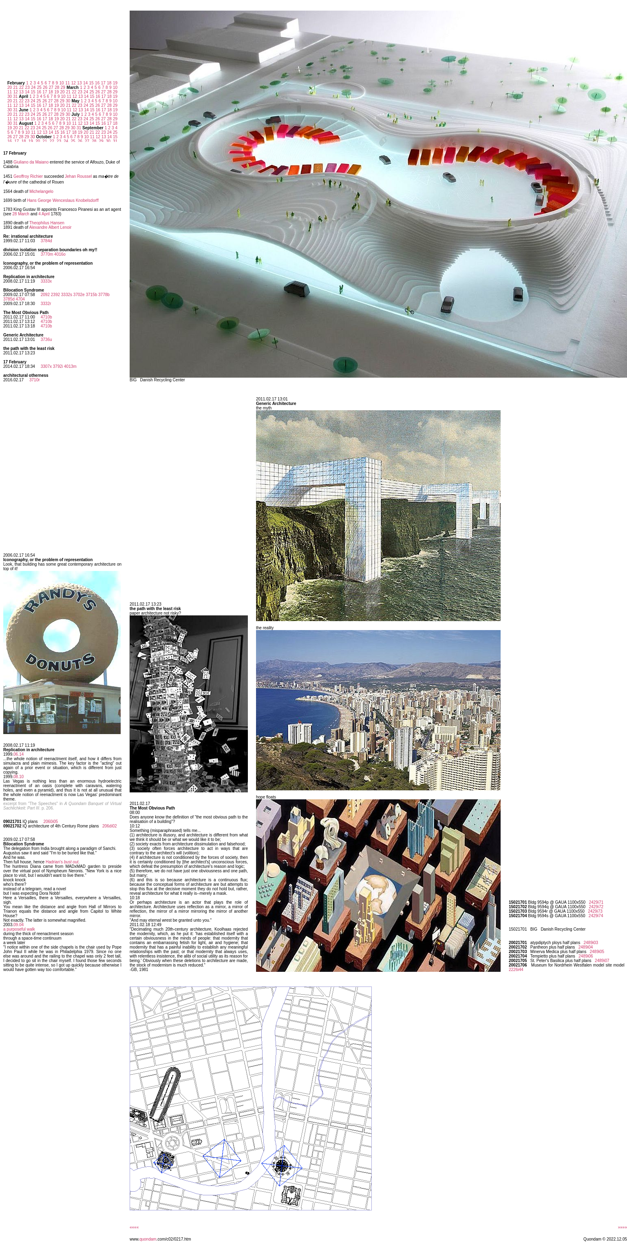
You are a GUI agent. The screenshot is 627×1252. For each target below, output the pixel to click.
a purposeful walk (19, 929)
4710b (46, 317)
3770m (47, 254)
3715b (91, 294)
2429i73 (595, 911)
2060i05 (50, 821)
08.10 (18, 776)
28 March (20, 214)
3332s (66, 294)
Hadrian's (62, 862)
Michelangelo (41, 191)
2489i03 (590, 942)
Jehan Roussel (78, 176)
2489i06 (585, 956)
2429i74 (596, 916)
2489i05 (596, 951)
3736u (46, 339)
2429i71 (596, 902)
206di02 (109, 826)
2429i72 (596, 907)
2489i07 (602, 960)
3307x (46, 366)
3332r (46, 303)
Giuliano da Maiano (31, 162)
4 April (44, 214)
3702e (79, 294)
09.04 (18, 924)
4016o (60, 254)
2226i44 (516, 969)
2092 (45, 294)
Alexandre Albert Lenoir (50, 227)
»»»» (622, 1227)
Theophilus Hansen (46, 223)
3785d (9, 299)
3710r (34, 380)
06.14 (18, 754)
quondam (148, 1239)
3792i (58, 366)
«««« (134, 1227)
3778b (104, 294)
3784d (46, 241)
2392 (55, 294)
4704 (20, 299)
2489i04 (585, 947)
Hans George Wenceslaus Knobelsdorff (62, 200)
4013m (70, 366)
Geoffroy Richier (28, 176)
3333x (46, 281)
